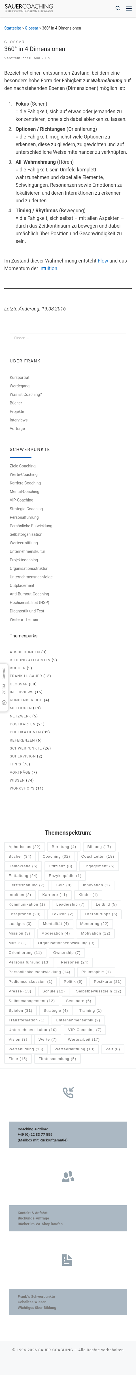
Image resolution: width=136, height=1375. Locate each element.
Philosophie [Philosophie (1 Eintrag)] (96, 972)
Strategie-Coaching (26, 509)
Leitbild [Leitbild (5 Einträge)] (106, 904)
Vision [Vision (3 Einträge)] (17, 1039)
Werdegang (20, 386)
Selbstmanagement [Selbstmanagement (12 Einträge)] (31, 1001)
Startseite (12, 28)
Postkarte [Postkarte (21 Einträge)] (108, 981)
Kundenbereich (26, 700)
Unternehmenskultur (27, 551)
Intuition (48, 268)
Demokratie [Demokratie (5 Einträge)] (22, 866)
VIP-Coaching (21, 500)
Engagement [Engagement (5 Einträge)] (99, 866)
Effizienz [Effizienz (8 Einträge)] (60, 866)
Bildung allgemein (30, 660)
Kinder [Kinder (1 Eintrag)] (88, 895)
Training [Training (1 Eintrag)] (90, 1010)
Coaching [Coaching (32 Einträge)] (56, 856)
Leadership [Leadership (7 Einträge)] (70, 904)
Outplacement (22, 585)
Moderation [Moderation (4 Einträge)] (55, 933)
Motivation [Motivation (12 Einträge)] (95, 933)
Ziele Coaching (23, 466)
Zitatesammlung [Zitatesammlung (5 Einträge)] (57, 1059)
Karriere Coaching (25, 483)
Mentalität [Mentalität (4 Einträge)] (56, 923)
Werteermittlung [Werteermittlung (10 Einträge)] (75, 1049)
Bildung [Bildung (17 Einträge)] (99, 847)
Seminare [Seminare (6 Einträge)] (78, 1001)
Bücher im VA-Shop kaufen (40, 1224)
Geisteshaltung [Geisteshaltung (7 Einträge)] (26, 885)
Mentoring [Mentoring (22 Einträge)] (94, 923)
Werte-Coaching (24, 474)
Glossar (31, 28)
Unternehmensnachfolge (31, 577)
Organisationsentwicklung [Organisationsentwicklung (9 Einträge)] (66, 943)
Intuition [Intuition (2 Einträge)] (19, 895)
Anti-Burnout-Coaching (29, 594)
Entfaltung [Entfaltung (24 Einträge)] (23, 876)
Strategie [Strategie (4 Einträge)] (56, 1010)
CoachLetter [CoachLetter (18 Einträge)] (97, 856)
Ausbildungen (25, 652)
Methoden (21, 708)
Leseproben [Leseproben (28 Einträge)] (24, 914)
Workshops (22, 788)
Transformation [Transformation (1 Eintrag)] (26, 1020)
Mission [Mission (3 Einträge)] (19, 933)
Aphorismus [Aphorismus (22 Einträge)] (24, 847)
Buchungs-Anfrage (33, 1218)
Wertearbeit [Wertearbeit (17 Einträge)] (84, 1039)
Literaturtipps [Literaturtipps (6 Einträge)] (101, 914)
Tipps (15, 764)
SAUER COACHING (55, 1350)
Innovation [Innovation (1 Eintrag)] (96, 885)
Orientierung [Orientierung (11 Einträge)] (25, 952)
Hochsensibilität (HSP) (29, 602)
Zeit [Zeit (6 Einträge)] (113, 1049)
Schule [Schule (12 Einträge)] (53, 991)
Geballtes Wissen (32, 1302)
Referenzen (22, 740)
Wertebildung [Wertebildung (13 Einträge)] (25, 1049)
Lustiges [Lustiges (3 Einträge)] (20, 923)
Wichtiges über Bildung (37, 1307)
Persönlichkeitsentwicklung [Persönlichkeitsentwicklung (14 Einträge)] (39, 972)
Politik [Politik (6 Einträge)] (73, 981)
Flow (103, 261)
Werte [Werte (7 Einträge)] (48, 1039)
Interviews (19, 420)
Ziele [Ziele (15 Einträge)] (17, 1059)
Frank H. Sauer (26, 676)
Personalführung (24, 517)
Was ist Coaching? (26, 394)
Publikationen (25, 732)
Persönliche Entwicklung (31, 526)
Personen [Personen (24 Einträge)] (75, 962)
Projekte (17, 411)
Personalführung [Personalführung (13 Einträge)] (29, 962)
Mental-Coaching (24, 491)
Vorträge (17, 428)
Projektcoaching (24, 560)
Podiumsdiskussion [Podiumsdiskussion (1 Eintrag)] (30, 981)
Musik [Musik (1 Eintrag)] (17, 943)
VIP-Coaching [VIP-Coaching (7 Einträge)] (85, 1030)
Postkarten (23, 724)
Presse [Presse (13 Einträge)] (19, 991)
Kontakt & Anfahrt (32, 1213)
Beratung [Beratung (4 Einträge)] (64, 847)
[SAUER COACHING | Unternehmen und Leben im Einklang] (29, 7)
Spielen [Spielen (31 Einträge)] (20, 1010)
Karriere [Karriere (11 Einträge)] (54, 895)
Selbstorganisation (26, 534)
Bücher (16, 403)
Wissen (17, 780)
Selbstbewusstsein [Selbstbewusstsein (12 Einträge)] (99, 991)
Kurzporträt (19, 377)
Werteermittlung (24, 543)
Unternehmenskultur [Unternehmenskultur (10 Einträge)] (32, 1030)
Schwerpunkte (26, 748)
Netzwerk (20, 716)
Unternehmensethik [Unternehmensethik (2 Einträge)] (78, 1020)
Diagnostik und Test (27, 611)
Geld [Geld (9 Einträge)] (64, 885)
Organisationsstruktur (29, 568)
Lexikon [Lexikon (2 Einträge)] (63, 914)
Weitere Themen (24, 619)
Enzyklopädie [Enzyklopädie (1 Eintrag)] (65, 876)
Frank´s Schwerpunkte (36, 1296)
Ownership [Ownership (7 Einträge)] (67, 952)
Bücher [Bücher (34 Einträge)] (19, 856)
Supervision (23, 756)
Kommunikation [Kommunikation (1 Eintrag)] (26, 904)
